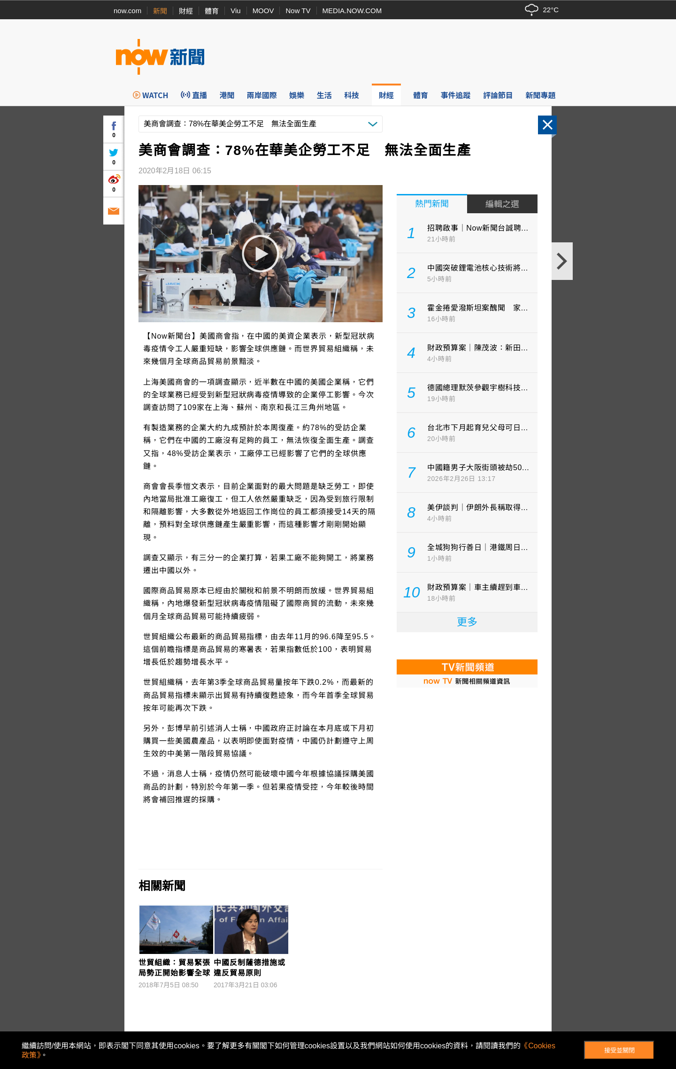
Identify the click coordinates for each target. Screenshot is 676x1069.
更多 (467, 622)
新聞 (160, 11)
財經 (186, 11)
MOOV (263, 11)
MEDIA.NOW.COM (352, 11)
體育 (212, 11)
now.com (127, 11)
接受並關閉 (619, 1050)
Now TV (297, 11)
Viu (235, 11)
